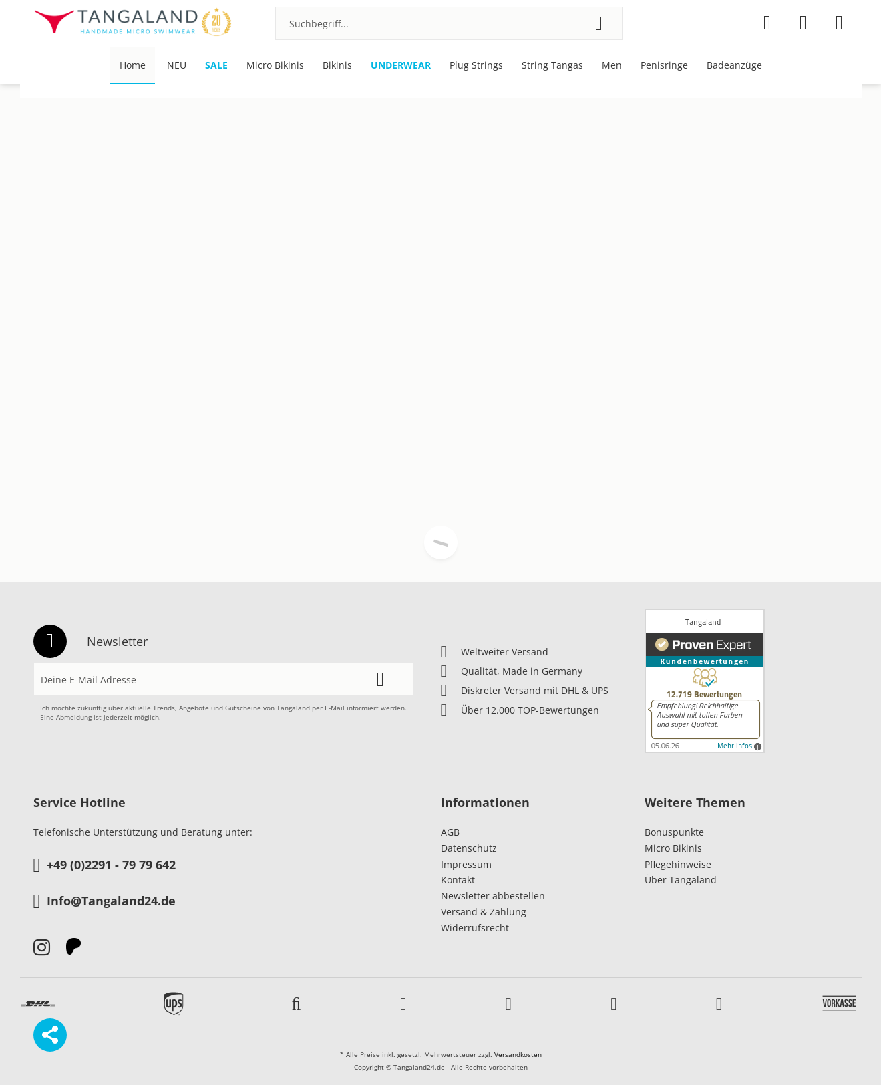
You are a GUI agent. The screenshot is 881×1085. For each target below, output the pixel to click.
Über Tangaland (681, 879)
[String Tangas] (552, 65)
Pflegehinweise (678, 864)
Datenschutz (469, 848)
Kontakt (458, 879)
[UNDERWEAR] (400, 65)
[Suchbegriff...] (449, 23)
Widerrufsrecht (475, 927)
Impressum (466, 864)
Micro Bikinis (673, 848)
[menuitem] (449, 23)
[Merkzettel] (767, 22)
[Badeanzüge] (734, 65)
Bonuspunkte (674, 832)
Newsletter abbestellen (493, 895)
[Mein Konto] (803, 22)
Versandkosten (518, 1054)
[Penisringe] (664, 65)
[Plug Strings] (476, 65)
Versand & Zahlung (483, 911)
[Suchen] (599, 23)
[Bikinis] (337, 65)
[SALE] (216, 65)
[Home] (132, 65)
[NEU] (177, 65)
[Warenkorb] (839, 22)
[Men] (611, 65)
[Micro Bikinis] (275, 65)
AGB (450, 832)
